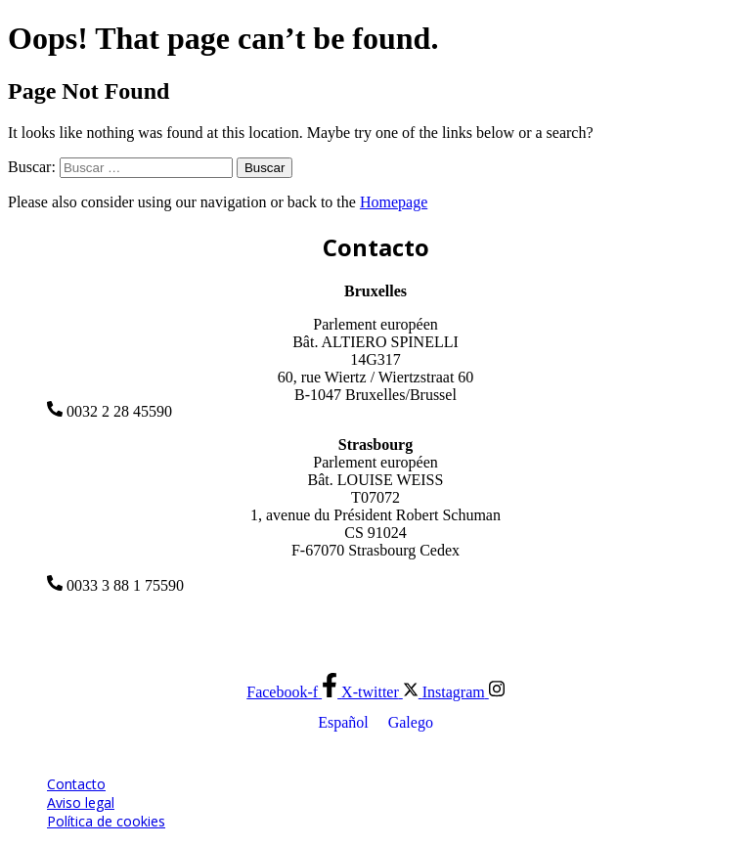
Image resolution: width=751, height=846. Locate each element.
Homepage (393, 202)
